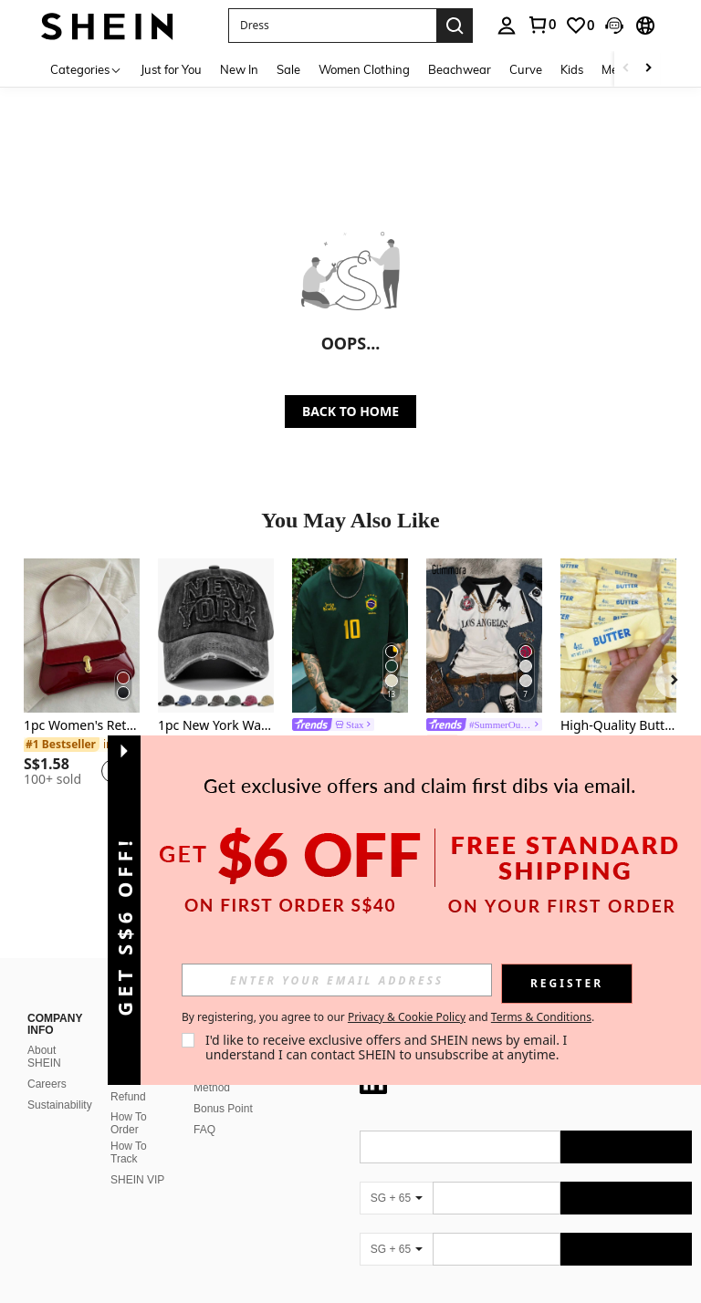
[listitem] (82, 680)
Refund (128, 1096)
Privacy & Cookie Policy (407, 1017)
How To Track (128, 1152)
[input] (337, 980)
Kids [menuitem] (571, 69)
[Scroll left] (626, 69)
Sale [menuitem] (288, 69)
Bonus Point (223, 1108)
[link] (541, 25)
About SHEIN (44, 1056)
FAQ (204, 1129)
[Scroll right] (648, 69)
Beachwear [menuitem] (459, 69)
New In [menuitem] (239, 69)
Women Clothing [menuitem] (364, 69)
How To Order (128, 1123)
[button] (332, 25)
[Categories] (86, 69)
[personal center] (507, 25)
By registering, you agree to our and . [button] (388, 1017)
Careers (47, 1084)
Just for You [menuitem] (171, 69)
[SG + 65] (396, 1198)
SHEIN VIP (137, 1179)
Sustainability (59, 1105)
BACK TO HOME (350, 411)
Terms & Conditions (541, 1017)
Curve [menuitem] (525, 69)
